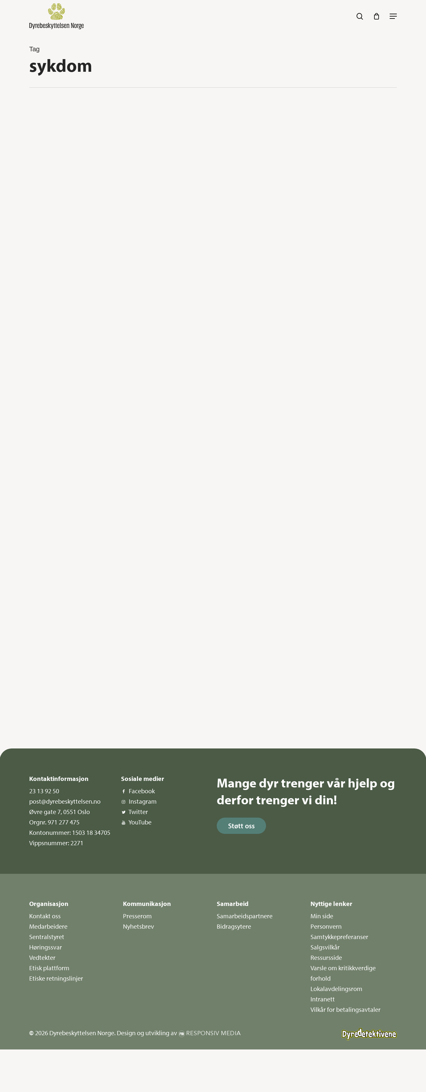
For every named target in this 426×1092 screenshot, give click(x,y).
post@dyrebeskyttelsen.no (65, 801)
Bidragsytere (234, 926)
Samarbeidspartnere (245, 916)
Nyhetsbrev (138, 926)
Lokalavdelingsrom (336, 989)
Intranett (322, 999)
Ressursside (326, 957)
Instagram (143, 801)
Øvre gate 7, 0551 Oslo (59, 812)
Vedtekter (42, 957)
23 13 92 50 (44, 791)
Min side (321, 916)
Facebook (142, 791)
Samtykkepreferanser (339, 937)
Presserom (137, 916)
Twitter (138, 812)
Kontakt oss (45, 916)
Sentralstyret (46, 937)
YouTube (140, 822)
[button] (393, 16)
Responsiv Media (213, 1033)
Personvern (326, 926)
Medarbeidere (48, 926)
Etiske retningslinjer (56, 978)
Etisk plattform (49, 968)
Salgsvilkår (325, 947)
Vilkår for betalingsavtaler (345, 1009)
